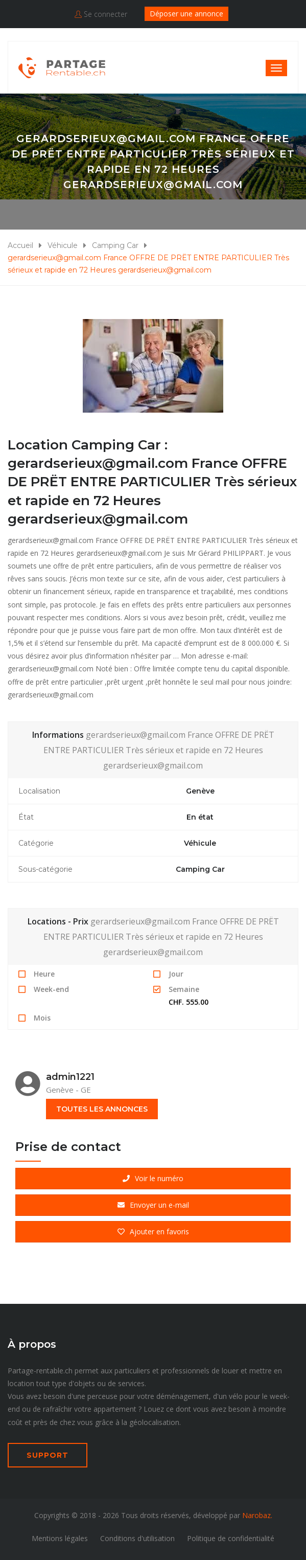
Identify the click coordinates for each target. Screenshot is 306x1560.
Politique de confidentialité (230, 1538)
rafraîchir (57, 1409)
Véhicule (63, 245)
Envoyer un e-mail (153, 1205)
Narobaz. (257, 1515)
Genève (200, 791)
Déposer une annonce (186, 13)
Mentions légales (60, 1538)
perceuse (102, 1396)
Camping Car (115, 245)
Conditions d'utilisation (137, 1538)
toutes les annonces (102, 1109)
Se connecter (101, 14)
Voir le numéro (153, 1178)
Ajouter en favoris (153, 1231)
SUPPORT (47, 1455)
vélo (236, 1396)
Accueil (20, 245)
